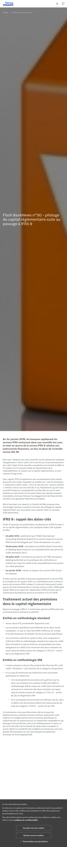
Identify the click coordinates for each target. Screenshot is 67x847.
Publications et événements (22, 11)
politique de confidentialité (26, 820)
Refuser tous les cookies (33, 835)
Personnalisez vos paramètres (33, 841)
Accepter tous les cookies (33, 828)
